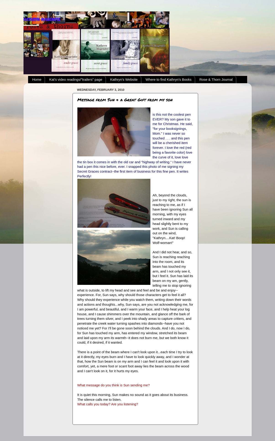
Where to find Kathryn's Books (168, 79)
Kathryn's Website (124, 79)
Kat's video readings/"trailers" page (75, 79)
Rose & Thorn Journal (216, 79)
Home (36, 79)
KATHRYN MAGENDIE (42, 19)
